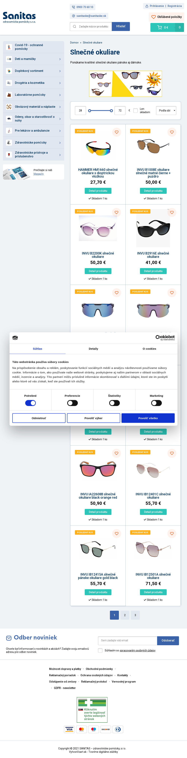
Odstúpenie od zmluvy (62, 681)
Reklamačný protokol (94, 681)
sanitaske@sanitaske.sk (89, 16)
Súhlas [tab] (37, 348)
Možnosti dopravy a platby (65, 668)
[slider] (89, 110)
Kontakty (122, 675)
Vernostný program (124, 681)
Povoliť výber (93, 418)
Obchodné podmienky (99, 668)
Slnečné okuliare (92, 42)
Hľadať (120, 26)
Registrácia (175, 5)
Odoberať (168, 640)
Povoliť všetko (148, 418)
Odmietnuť (39, 418)
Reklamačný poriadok (62, 675)
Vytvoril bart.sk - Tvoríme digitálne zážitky (93, 751)
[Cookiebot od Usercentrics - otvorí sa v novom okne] (158, 338)
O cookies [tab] (149, 348)
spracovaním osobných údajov (137, 650)
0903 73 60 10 (82, 7)
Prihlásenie (157, 5)
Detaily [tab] (93, 348)
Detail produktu (98, 190)
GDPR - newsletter (65, 687)
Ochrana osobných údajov (96, 675)
